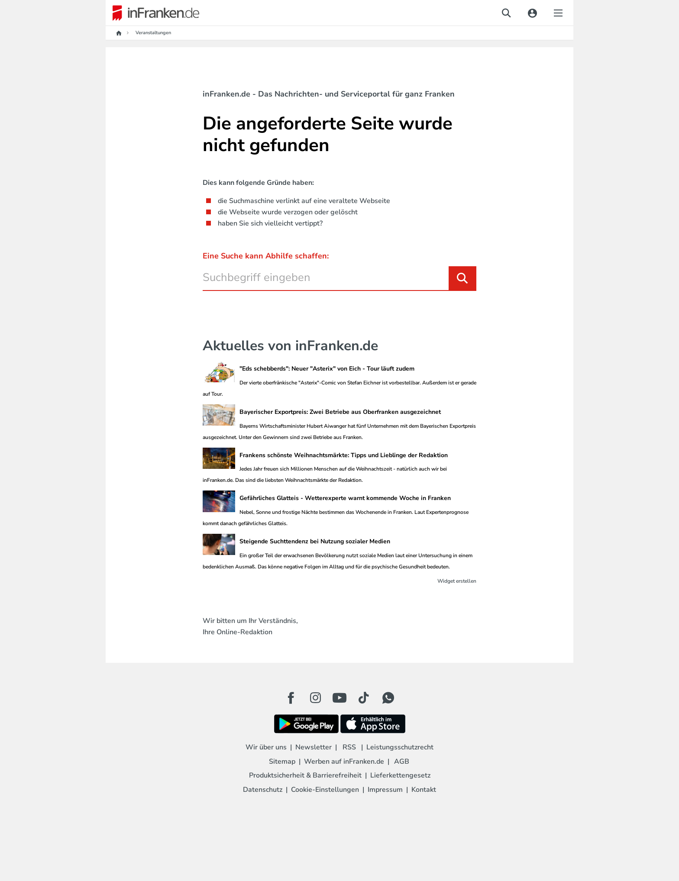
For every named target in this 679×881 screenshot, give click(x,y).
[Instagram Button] (315, 700)
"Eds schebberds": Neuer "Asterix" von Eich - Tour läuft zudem (326, 369)
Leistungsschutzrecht (399, 747)
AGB (401, 761)
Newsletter (313, 747)
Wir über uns (266, 747)
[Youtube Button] (339, 697)
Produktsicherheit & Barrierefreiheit (305, 775)
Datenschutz (262, 789)
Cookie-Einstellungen (325, 789)
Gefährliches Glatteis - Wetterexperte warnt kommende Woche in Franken (345, 498)
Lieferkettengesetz (400, 775)
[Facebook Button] (291, 697)
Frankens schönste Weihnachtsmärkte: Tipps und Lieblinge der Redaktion (343, 455)
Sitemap (282, 761)
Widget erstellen (456, 581)
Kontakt (423, 789)
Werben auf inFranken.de (344, 761)
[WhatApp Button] (388, 697)
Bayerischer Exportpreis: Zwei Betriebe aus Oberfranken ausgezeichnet (340, 412)
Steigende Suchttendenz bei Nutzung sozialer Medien (314, 541)
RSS (349, 747)
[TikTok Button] (363, 697)
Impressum (385, 789)
